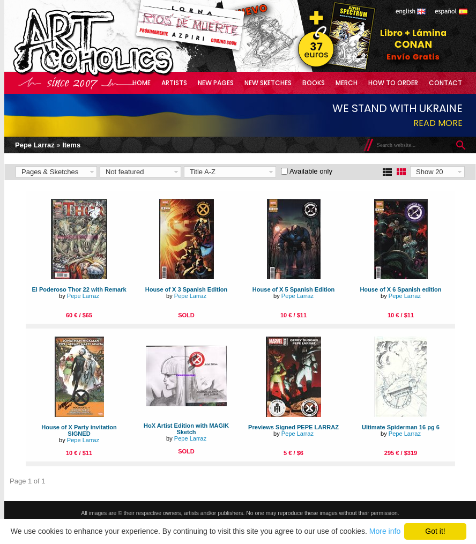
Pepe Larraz (35, 145)
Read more (438, 123)
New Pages (216, 82)
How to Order (393, 82)
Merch (347, 82)
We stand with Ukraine (397, 108)
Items (71, 145)
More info (384, 531)
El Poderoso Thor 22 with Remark (79, 289)
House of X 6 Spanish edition (400, 289)
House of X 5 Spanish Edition (293, 289)
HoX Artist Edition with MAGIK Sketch (186, 428)
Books (313, 82)
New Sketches (268, 82)
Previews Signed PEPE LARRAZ (293, 427)
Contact (445, 82)
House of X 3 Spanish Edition (186, 289)
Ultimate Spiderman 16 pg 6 (401, 427)
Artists (174, 82)
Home (141, 82)
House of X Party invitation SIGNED (79, 430)
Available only (310, 171)
